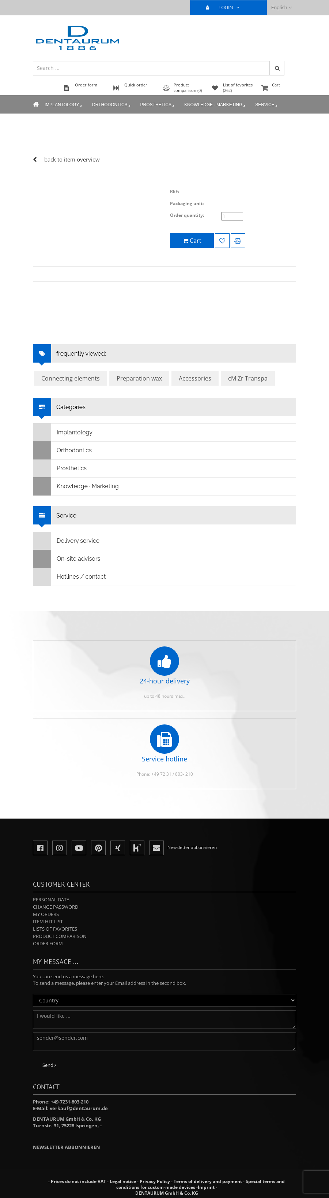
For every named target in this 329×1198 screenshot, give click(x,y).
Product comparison (60, 936)
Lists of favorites (55, 929)
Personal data (51, 899)
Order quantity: (187, 215)
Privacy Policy (155, 1181)
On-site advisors (66, 559)
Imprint (206, 1187)
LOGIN (225, 7)
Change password (55, 907)
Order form (48, 943)
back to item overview (72, 159)
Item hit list (48, 921)
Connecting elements (70, 378)
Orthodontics (111, 105)
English (281, 7)
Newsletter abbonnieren (66, 1147)
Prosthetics (157, 105)
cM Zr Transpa (248, 378)
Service (266, 105)
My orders (46, 914)
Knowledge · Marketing (215, 105)
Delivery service (66, 541)
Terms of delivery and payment (208, 1181)
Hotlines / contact (69, 577)
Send (49, 1065)
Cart (277, 88)
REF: (174, 191)
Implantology (64, 105)
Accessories (195, 378)
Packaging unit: (187, 203)
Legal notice (123, 1181)
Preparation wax (139, 378)
